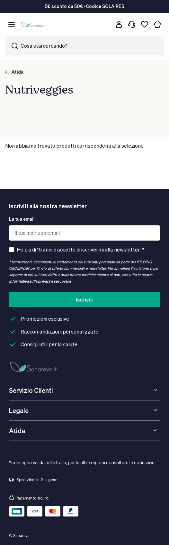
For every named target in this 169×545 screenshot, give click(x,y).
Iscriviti (84, 299)
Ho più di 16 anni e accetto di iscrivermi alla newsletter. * (80, 249)
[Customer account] (118, 24)
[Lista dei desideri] (144, 24)
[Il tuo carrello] (157, 24)
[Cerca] (106, 24)
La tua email (22, 219)
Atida (14, 72)
